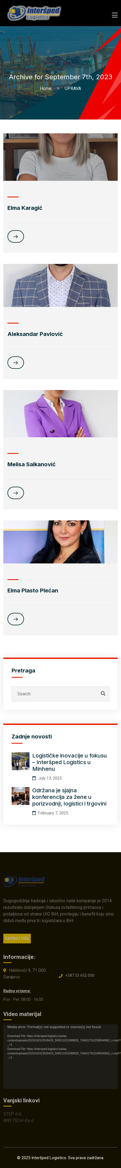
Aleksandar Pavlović (35, 334)
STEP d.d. (12, 1116)
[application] (60, 1059)
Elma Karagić (24, 208)
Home (47, 88)
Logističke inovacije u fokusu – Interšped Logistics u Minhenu (69, 762)
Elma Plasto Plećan (32, 590)
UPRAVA (73, 88)
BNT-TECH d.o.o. (18, 1122)
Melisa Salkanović (31, 464)
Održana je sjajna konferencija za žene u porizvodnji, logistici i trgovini (69, 797)
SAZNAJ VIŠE (17, 941)
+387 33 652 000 (79, 978)
